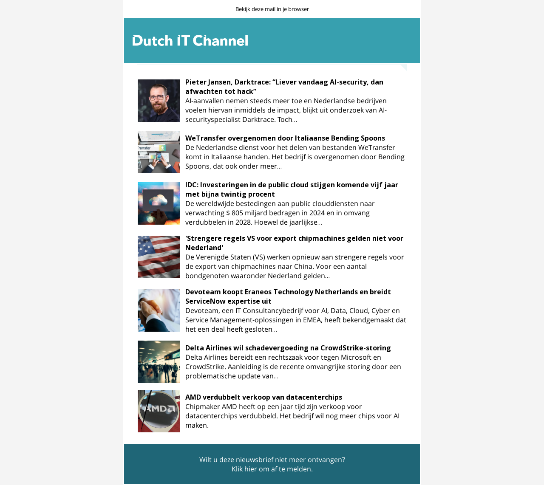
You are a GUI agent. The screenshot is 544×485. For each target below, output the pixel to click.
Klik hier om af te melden (271, 469)
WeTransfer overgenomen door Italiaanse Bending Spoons (285, 138)
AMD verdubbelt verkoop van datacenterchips (263, 397)
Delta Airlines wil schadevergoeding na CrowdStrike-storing (288, 347)
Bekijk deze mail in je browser (272, 9)
